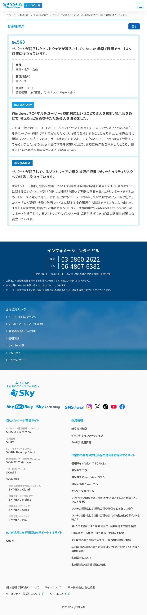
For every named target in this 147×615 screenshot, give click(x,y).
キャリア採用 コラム (82, 491)
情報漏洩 (14, 338)
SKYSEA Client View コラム (88, 477)
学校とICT (12, 541)
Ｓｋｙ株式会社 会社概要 (81, 587)
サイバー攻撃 (16, 345)
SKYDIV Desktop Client (34, 450)
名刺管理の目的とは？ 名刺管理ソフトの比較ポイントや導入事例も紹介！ (105, 549)
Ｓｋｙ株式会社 (77, 607)
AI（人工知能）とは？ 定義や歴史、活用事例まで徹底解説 (103, 526)
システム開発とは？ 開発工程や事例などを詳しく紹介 (102, 508)
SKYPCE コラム (80, 470)
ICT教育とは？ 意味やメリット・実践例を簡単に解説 (101, 540)
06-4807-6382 (80, 266)
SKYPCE (34, 440)
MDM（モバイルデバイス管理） (25, 324)
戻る (134, 26)
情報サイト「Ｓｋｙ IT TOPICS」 (88, 463)
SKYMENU (12, 479)
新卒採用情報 (79, 428)
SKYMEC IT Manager (34, 460)
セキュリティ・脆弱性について (25, 593)
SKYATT (34, 470)
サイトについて (53, 587)
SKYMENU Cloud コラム (85, 484)
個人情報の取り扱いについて (22, 587)
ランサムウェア (17, 360)
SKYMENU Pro (35, 518)
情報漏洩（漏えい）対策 (22, 331)
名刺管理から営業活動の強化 (88, 564)
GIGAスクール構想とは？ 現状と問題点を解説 (97, 533)
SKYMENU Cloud (35, 487)
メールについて (60, 593)
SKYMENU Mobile (35, 497)
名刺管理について (81, 558)
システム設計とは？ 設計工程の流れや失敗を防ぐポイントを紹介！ (105, 517)
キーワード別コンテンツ (22, 317)
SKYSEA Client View (34, 430)
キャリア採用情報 (81, 442)
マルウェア (14, 353)
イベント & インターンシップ (87, 435)
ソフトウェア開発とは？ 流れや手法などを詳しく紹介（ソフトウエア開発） (105, 500)
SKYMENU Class (35, 508)
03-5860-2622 (80, 259)
